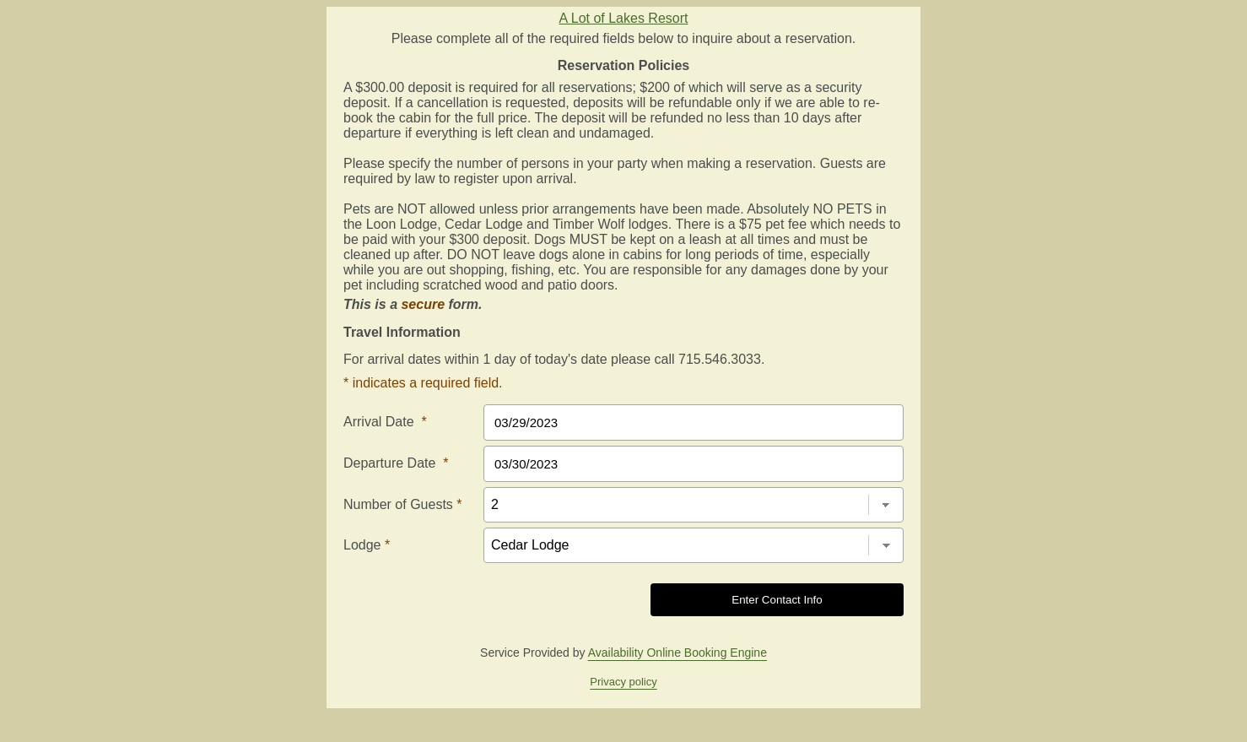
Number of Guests (402, 504)
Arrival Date (385, 421)
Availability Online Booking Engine (677, 652)
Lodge (366, 545)
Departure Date (396, 463)
